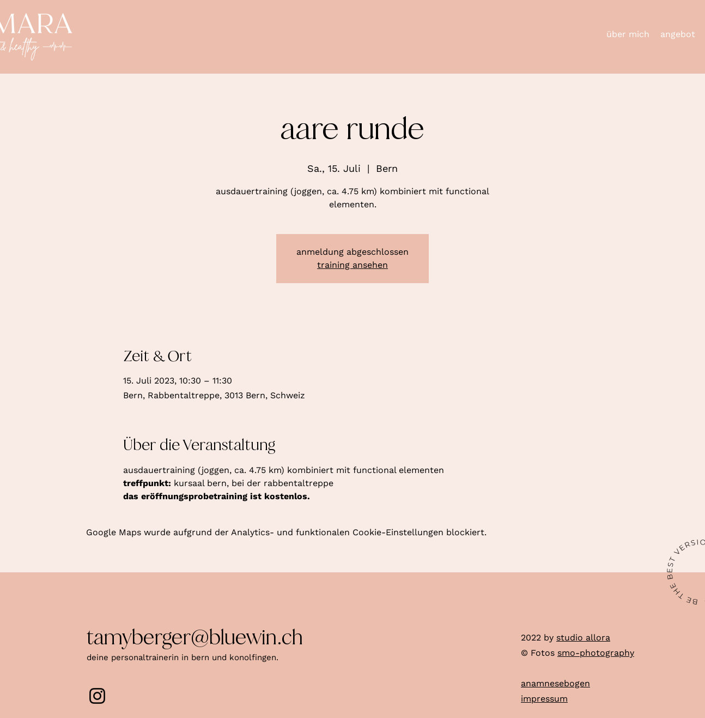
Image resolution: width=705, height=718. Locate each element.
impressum (544, 698)
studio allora (583, 637)
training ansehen (352, 265)
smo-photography (595, 653)
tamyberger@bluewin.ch (195, 637)
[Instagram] (97, 696)
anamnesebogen (555, 683)
